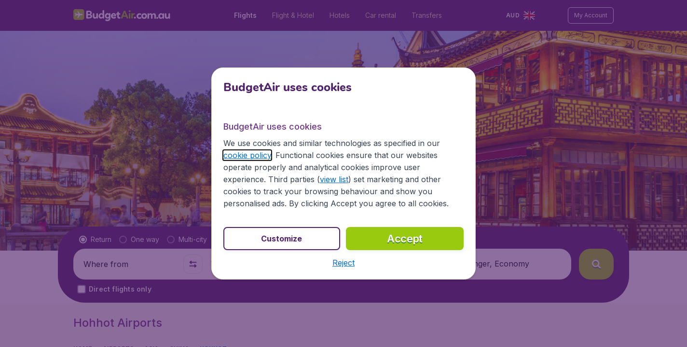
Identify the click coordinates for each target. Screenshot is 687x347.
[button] (343, 262)
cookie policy (247, 155)
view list (334, 179)
